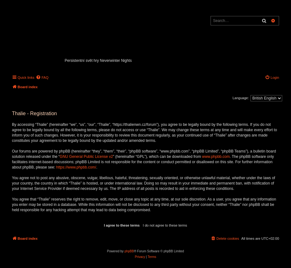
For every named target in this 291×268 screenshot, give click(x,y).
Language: (241, 98)
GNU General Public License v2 (86, 156)
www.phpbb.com (216, 156)
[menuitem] (42, 77)
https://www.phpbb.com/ (76, 167)
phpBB (129, 251)
